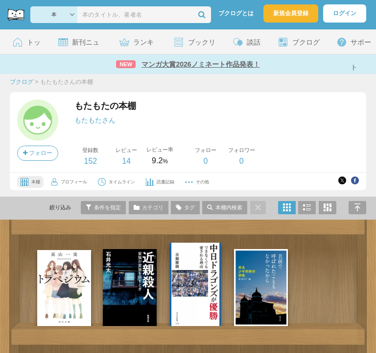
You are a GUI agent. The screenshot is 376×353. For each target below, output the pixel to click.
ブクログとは (236, 13)
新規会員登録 (290, 13)
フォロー (37, 153)
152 (90, 161)
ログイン (344, 13)
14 (126, 161)
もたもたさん (95, 120)
